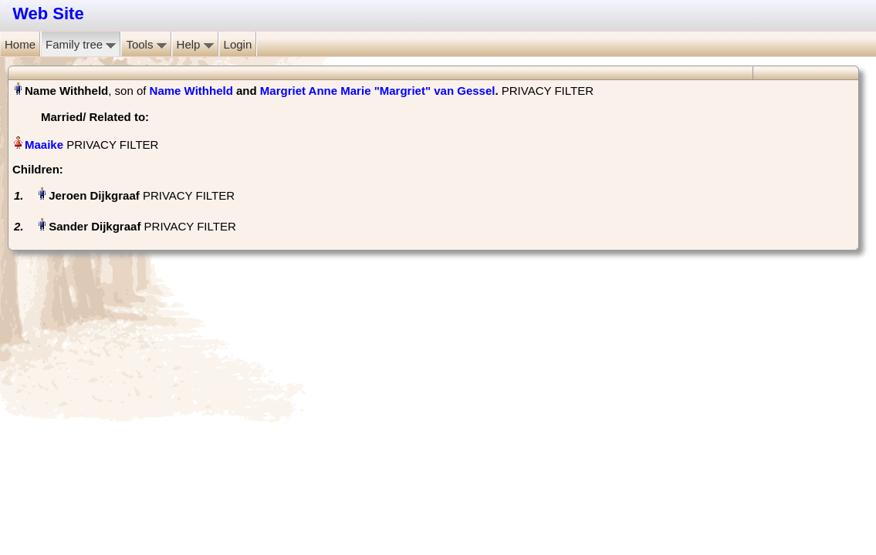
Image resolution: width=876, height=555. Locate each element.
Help (195, 44)
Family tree (81, 44)
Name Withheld (191, 90)
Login (238, 44)
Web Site (48, 13)
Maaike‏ (44, 144)
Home (20, 44)
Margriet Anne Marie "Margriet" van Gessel (377, 90)
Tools (146, 44)
